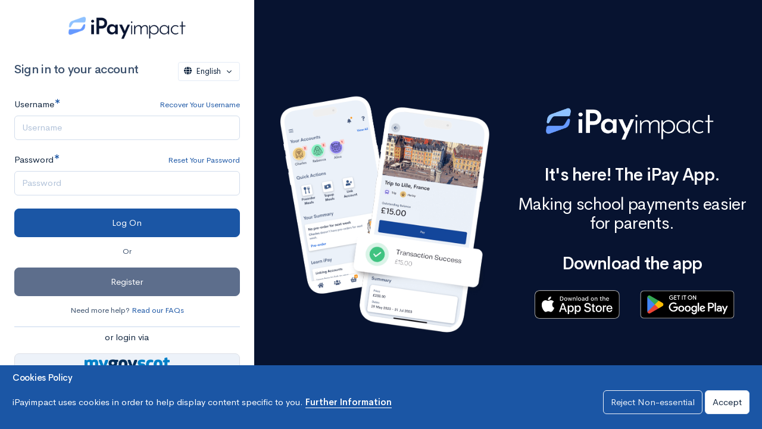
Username (34, 104)
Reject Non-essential (653, 402)
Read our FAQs (158, 310)
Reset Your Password (204, 160)
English (203, 71)
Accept (727, 402)
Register (127, 281)
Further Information (348, 402)
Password (34, 159)
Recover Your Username (200, 105)
